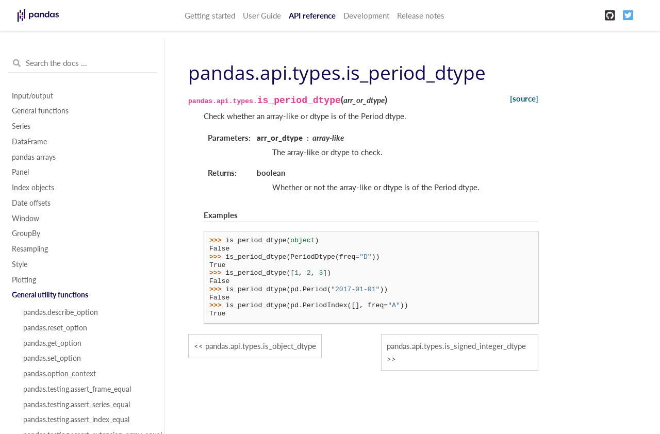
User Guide (262, 15)
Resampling (30, 249)
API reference (312, 15)
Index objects (33, 187)
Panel (20, 172)
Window (25, 218)
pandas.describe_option (60, 312)
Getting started (210, 15)
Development (366, 15)
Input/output (32, 96)
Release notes (420, 15)
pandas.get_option (52, 343)
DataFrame (29, 142)
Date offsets (31, 203)
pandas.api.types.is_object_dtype (260, 345)
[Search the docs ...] (82, 63)
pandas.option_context (59, 374)
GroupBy (26, 233)
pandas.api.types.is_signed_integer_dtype (456, 345)
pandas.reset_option (55, 328)
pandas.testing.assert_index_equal (76, 419)
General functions (40, 111)
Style (19, 264)
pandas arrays (34, 157)
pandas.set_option (52, 358)
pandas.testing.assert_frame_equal (77, 389)
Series (21, 126)
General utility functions (50, 295)
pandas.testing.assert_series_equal (76, 404)
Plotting (24, 280)
